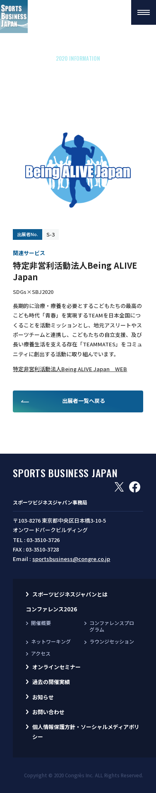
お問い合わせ (48, 712)
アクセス (40, 653)
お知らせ (43, 697)
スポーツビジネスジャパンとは (70, 594)
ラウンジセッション (111, 641)
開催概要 (41, 622)
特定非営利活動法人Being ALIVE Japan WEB (70, 369)
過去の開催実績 (51, 682)
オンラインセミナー (56, 667)
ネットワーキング (51, 641)
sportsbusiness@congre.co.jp (71, 559)
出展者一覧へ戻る (83, 401)
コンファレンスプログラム (111, 626)
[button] (143, 12)
